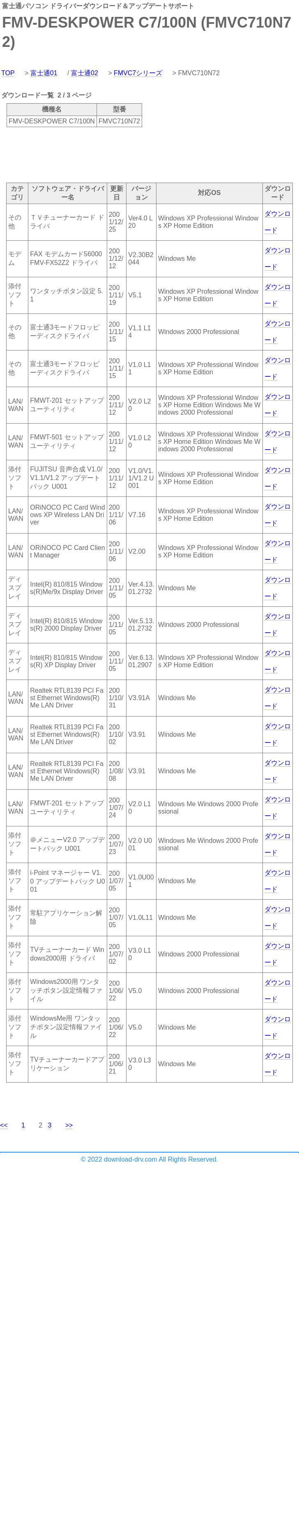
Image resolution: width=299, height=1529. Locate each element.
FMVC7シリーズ (138, 73)
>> (69, 1125)
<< (4, 1125)
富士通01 (44, 73)
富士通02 (84, 73)
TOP (8, 73)
